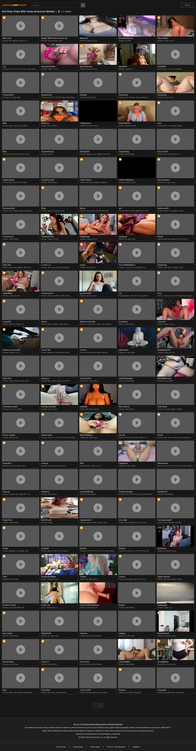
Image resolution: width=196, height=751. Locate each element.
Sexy (15, 126)
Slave (16, 692)
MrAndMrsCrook (164, 378)
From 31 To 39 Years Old (133, 494)
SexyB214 (123, 67)
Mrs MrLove (46, 520)
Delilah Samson (164, 577)
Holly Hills (7, 265)
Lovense (128, 267)
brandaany (123, 322)
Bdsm (20, 692)
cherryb (45, 463)
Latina (168, 409)
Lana (160, 293)
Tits (170, 211)
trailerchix (46, 492)
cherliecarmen (47, 293)
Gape (91, 437)
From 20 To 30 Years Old (56, 437)
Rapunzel (84, 38)
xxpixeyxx (123, 237)
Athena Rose (163, 463)
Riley (5, 152)
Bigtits (180, 126)
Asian (62, 211)
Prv (10, 97)
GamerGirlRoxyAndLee (89, 605)
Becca (82, 208)
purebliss (45, 548)
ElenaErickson (163, 633)
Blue (82, 463)
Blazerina (45, 123)
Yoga (168, 182)
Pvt (26, 41)
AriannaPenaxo (48, 152)
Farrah (160, 435)
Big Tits (50, 324)
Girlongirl (54, 41)
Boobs (166, 211)
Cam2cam (167, 296)
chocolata (123, 520)
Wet (179, 522)
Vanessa (83, 633)
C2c (103, 324)
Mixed (170, 381)
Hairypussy (187, 437)
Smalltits (178, 69)
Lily (120, 293)
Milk (19, 607)
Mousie (122, 605)
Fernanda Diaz (9, 208)
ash (120, 208)
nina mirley (84, 662)
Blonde (105, 352)
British (88, 466)
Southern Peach (9, 605)
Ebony (92, 182)
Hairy (133, 239)
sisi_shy (122, 435)
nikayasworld (85, 520)
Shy (10, 154)
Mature (97, 182)
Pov (167, 97)
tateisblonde (47, 95)
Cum (144, 267)
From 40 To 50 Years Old (95, 551)
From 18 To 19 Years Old (17, 69)
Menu (187, 5)
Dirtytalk (108, 324)
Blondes (89, 692)
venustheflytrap (86, 492)
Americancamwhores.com (94, 737)
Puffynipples (27, 692)
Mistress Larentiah (87, 322)
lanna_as (6, 492)
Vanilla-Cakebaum (126, 180)
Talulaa (83, 577)
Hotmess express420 (11, 350)
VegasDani (123, 463)
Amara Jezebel (9, 435)
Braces (93, 522)
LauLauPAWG (124, 662)
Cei (97, 466)
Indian (68, 296)
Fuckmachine (91, 324)
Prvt (177, 154)
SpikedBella (7, 293)
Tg (56, 607)
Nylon (95, 579)
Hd (93, 41)
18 (21, 182)
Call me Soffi (85, 690)
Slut (48, 466)
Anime (173, 182)
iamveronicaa (85, 378)
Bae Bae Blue (8, 662)
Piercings (105, 211)
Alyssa (44, 322)
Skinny (11, 211)
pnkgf (82, 265)
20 (126, 551)
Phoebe (122, 548)
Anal (48, 41)
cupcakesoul (8, 237)
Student (105, 692)
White (20, 409)
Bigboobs (15, 41)
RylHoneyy (162, 548)
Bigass (174, 126)
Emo (51, 154)
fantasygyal (162, 605)
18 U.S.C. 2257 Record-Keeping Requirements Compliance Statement (98, 724)
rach (159, 123)
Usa (95, 154)
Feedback (136, 747)
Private (170, 154)
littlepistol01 (46, 633)
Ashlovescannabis (10, 407)
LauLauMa (162, 690)
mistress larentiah (49, 407)
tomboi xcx (46, 605)
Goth (146, 296)
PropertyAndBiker (49, 577)
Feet (105, 522)
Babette (83, 548)
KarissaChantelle (48, 67)
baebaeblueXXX (164, 350)
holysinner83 (8, 95)
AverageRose (163, 662)
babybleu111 (162, 492)
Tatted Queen (85, 180)
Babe (25, 182)
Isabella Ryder (8, 180)
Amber (5, 548)
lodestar (122, 633)
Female (5, 41)
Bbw (165, 126)
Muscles (100, 522)
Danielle (83, 95)
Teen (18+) (21, 154)
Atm (14, 466)
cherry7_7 (45, 662)
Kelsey (160, 237)
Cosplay (56, 211)
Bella (5, 123)
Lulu (4, 67)
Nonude (99, 636)
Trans (44, 607)
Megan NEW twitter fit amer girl (55, 38)
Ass (146, 437)
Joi (100, 466)
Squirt (22, 41)
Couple (88, 41)
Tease (18, 324)
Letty (5, 577)
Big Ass (170, 267)
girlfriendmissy (86, 67)
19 (173, 69)
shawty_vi (45, 378)
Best (55, 126)
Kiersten (122, 690)
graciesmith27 (86, 293)
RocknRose (123, 95)
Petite (25, 126)
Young (170, 69)
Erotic (127, 97)
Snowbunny (180, 692)
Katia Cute (7, 378)
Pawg (176, 267)
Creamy (122, 577)
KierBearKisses (48, 237)
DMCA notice (95, 747)
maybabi (83, 407)
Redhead (144, 97)
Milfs (90, 579)
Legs (60, 41)
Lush (26, 551)
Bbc (173, 692)
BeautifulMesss (86, 435)
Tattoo (170, 437)
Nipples (175, 211)
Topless (181, 211)
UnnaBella (162, 67)
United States (31, 69)
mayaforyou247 (48, 180)
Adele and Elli (163, 208)
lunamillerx (7, 463)
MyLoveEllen (163, 38)
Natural (132, 97)
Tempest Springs (126, 492)
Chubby (59, 267)
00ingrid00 (84, 152)
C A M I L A (46, 265)
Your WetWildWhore (127, 265)
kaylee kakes (47, 435)
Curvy (96, 126)
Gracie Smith (163, 152)
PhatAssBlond (124, 123)
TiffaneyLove (85, 123)
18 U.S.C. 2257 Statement (116, 747)
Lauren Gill (46, 350)
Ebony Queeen (164, 180)
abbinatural (123, 350)
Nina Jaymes (124, 407)
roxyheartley (124, 152)
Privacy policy (78, 747)
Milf (10, 41)
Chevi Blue (46, 690)
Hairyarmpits (177, 437)
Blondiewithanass (126, 38)
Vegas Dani (7, 520)
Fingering (181, 296)
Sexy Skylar (7, 633)
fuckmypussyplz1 (165, 520)
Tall (179, 239)
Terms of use (61, 747)
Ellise (44, 208)
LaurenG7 (162, 322)
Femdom (185, 239)
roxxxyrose (162, 95)
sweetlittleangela (126, 378)
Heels (95, 381)
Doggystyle (190, 296)
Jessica (83, 350)
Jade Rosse (162, 407)
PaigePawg (84, 237)
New (165, 69)
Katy (4, 690)
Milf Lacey (7, 38)
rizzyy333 (7, 322)
